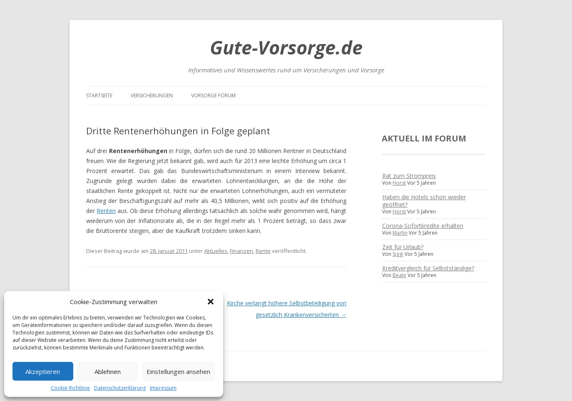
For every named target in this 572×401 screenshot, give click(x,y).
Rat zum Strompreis (409, 176)
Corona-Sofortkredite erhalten (422, 226)
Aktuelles (215, 251)
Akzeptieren (42, 371)
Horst (399, 182)
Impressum (163, 387)
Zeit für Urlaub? (402, 247)
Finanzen (241, 251)
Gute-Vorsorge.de (286, 47)
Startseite (99, 95)
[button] (210, 301)
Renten (106, 211)
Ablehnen (108, 371)
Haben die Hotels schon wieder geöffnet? (424, 200)
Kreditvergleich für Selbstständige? (428, 268)
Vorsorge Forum (213, 95)
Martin (400, 232)
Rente (263, 251)
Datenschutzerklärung (120, 387)
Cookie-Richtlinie (70, 387)
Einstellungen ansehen (178, 371)
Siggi (398, 253)
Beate (399, 275)
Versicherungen (152, 95)
